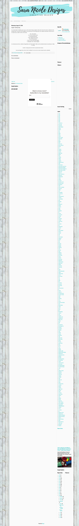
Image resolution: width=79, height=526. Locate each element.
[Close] (51, 79)
